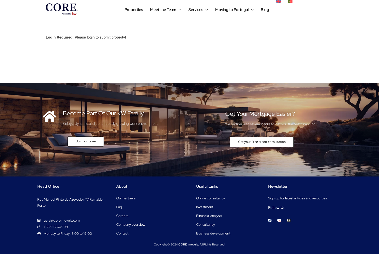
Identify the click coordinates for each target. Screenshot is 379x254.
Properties (134, 9)
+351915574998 (313, 9)
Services (195, 9)
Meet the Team (163, 9)
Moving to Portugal (232, 9)
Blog (265, 9)
